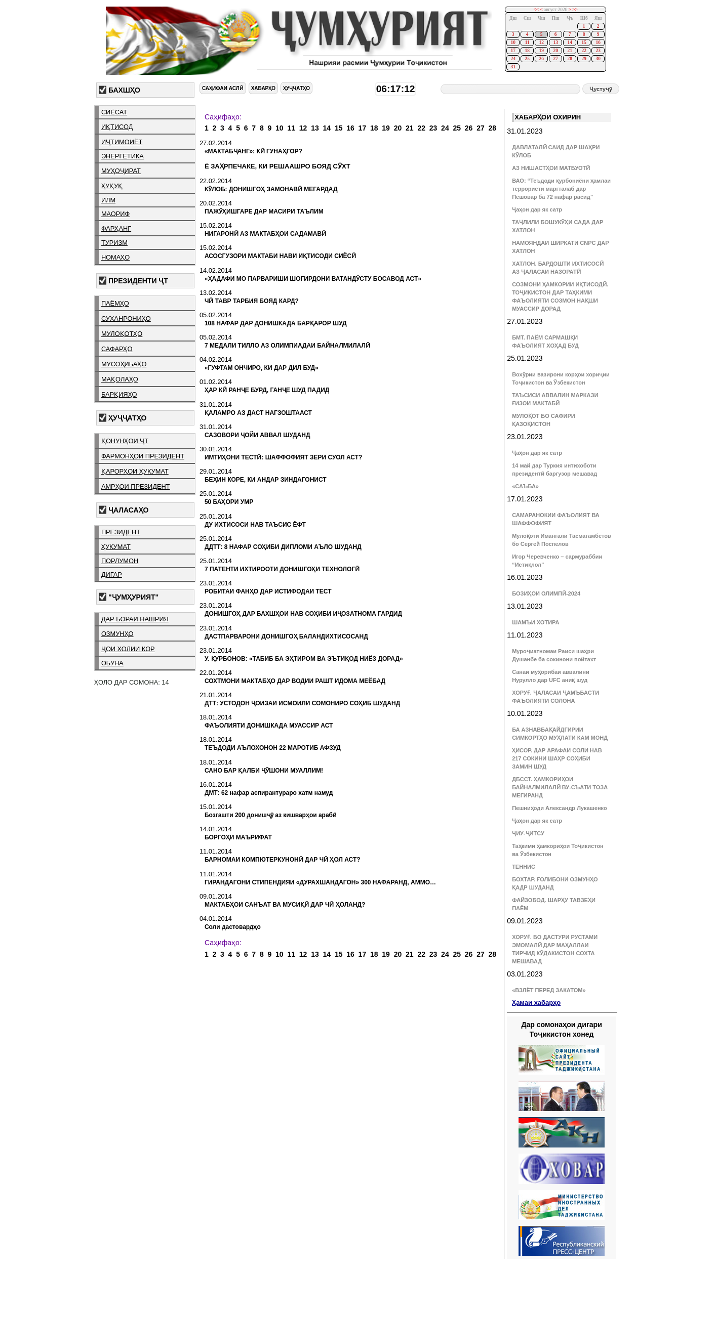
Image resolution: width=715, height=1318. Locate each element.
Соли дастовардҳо (233, 926)
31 (512, 66)
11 (527, 42)
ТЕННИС (523, 867)
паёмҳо (115, 303)
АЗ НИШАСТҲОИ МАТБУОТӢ (551, 168)
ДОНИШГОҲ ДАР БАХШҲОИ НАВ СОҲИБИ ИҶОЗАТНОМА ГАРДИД (303, 613)
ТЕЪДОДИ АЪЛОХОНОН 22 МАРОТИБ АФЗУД (273, 747)
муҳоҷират (121, 171)
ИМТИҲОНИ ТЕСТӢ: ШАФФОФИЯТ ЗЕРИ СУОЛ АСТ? (283, 457)
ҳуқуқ (112, 186)
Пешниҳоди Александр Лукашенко (559, 808)
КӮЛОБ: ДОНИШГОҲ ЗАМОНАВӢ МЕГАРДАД (271, 189)
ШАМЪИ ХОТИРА (535, 622)
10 (512, 42)
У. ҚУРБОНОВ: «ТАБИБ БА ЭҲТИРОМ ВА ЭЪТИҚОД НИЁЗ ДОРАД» (304, 658)
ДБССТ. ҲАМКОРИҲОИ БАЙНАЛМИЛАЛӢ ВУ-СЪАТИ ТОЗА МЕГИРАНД (560, 787)
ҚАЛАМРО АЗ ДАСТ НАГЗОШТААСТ (258, 412)
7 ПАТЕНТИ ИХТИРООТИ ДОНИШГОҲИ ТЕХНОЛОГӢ (282, 569)
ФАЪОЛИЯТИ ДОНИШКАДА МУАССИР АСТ (269, 725)
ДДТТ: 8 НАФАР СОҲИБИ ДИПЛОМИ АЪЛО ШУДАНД (283, 546)
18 (527, 50)
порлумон (119, 561)
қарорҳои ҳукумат (135, 471)
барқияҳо (119, 394)
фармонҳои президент (142, 456)
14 (569, 42)
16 (597, 42)
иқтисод (117, 127)
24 (512, 58)
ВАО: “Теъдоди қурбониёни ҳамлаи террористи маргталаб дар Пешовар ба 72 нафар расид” (561, 189)
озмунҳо (117, 633)
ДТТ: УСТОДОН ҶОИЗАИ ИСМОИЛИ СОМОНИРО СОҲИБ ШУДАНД (302, 703)
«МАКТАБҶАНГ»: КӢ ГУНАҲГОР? (253, 151)
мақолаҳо (119, 379)
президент (120, 532)
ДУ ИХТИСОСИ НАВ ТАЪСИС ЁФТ (255, 524)
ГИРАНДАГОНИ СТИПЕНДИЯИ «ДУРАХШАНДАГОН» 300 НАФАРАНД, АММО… (320, 882)
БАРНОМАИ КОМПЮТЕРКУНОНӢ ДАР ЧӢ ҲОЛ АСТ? (283, 859)
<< (536, 9)
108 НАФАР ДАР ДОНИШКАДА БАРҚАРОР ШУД (276, 323)
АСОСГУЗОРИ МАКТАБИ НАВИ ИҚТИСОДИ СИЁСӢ (280, 256)
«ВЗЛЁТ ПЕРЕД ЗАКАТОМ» (548, 990)
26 (541, 58)
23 (597, 50)
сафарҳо (117, 349)
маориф (115, 214)
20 (555, 50)
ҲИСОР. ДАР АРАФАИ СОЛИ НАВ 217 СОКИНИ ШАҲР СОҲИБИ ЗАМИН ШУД (557, 758)
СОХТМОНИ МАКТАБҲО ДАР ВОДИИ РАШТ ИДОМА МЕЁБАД (295, 681)
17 (512, 50)
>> (575, 9)
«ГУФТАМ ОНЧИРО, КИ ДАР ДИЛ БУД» (262, 367)
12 (541, 42)
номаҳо (115, 257)
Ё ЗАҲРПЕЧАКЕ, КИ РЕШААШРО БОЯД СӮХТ (277, 166)
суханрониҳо (126, 318)
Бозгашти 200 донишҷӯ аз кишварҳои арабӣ (270, 815)
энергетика (122, 156)
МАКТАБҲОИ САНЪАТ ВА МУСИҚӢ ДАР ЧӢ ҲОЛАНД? (285, 904)
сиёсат (114, 112)
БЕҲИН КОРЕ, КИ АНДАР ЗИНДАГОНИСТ (266, 479)
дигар (111, 574)
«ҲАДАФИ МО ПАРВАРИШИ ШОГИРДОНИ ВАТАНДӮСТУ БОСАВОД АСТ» (313, 278)
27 (555, 58)
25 (527, 58)
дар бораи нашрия (135, 619)
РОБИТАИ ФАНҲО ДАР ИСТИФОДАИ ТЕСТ (268, 591)
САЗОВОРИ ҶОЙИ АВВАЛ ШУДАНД (257, 435)
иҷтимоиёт (121, 142)
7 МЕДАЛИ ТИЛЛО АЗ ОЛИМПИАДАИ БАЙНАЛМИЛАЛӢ (287, 345)
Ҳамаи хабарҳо (536, 1002)
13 (555, 42)
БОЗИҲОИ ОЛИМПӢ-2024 (546, 593)
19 (541, 50)
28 (569, 58)
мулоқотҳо (121, 333)
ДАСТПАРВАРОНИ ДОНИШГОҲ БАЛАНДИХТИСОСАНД (286, 636)
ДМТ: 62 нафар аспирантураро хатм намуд (269, 792)
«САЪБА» (525, 486)
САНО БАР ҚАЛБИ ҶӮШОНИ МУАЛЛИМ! (264, 770)
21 (569, 50)
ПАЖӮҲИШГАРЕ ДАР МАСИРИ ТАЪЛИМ (264, 211)
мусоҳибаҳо (124, 364)
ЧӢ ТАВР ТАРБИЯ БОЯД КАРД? (252, 301)
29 (583, 58)
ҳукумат (116, 546)
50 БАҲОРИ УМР (229, 501)
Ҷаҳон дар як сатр (537, 209)
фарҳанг (116, 228)
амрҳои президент (135, 486)
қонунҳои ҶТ (124, 441)
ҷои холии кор (128, 649)
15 (583, 42)
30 (597, 58)
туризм (114, 242)
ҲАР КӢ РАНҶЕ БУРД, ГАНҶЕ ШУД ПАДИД (267, 390)
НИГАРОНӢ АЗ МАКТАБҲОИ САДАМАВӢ (265, 233)
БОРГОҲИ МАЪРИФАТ (238, 837)
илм (108, 200)
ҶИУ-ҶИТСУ (528, 833)
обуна (112, 663)
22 (583, 50)
